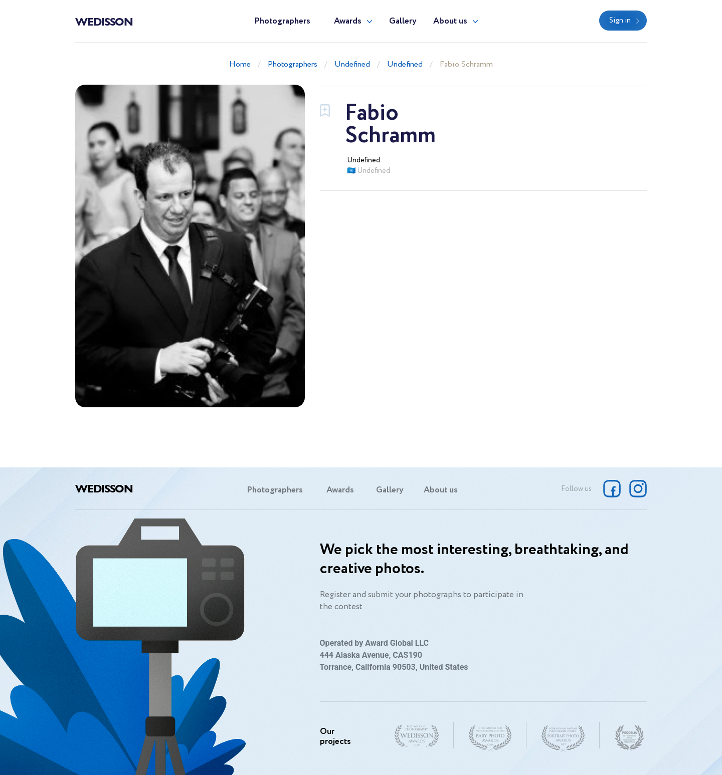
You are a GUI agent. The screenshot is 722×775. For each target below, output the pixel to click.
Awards (348, 21)
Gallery (403, 21)
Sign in (620, 20)
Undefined (352, 64)
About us (450, 21)
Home (240, 64)
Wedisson (104, 21)
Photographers (282, 21)
